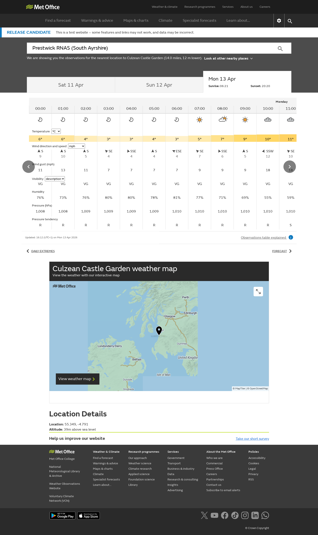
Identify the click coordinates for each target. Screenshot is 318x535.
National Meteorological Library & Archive (64, 471)
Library (133, 485)
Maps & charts (135, 20)
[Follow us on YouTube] (215, 516)
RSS (251, 479)
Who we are (214, 458)
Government (176, 458)
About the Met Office (221, 452)
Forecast (282, 251)
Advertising (175, 490)
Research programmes (199, 7)
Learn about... (238, 20)
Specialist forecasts (199, 20)
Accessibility (256, 458)
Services (228, 7)
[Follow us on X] (205, 516)
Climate (165, 20)
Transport (174, 463)
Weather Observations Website (64, 486)
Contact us (213, 485)
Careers (265, 7)
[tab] (71, 85)
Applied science (139, 474)
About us (246, 7)
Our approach (137, 458)
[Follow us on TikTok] (235, 516)
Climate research (140, 469)
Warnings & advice (97, 20)
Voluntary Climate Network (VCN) (61, 498)
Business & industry (180, 469)
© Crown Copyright (257, 528)
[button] (290, 20)
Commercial (214, 463)
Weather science (139, 463)
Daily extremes (40, 251)
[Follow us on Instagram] (245, 516)
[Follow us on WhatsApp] (265, 516)
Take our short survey (252, 439)
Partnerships (215, 479)
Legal (252, 469)
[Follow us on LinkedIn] (255, 516)
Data (170, 474)
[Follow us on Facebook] (225, 516)
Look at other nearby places (228, 58)
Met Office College (62, 459)
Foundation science (141, 479)
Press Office (214, 469)
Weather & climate (165, 7)
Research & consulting (182, 479)
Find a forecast (58, 20)
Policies (253, 452)
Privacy (253, 474)
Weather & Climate (106, 452)
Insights (172, 485)
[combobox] (148, 48)
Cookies (253, 463)
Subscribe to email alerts (223, 490)
